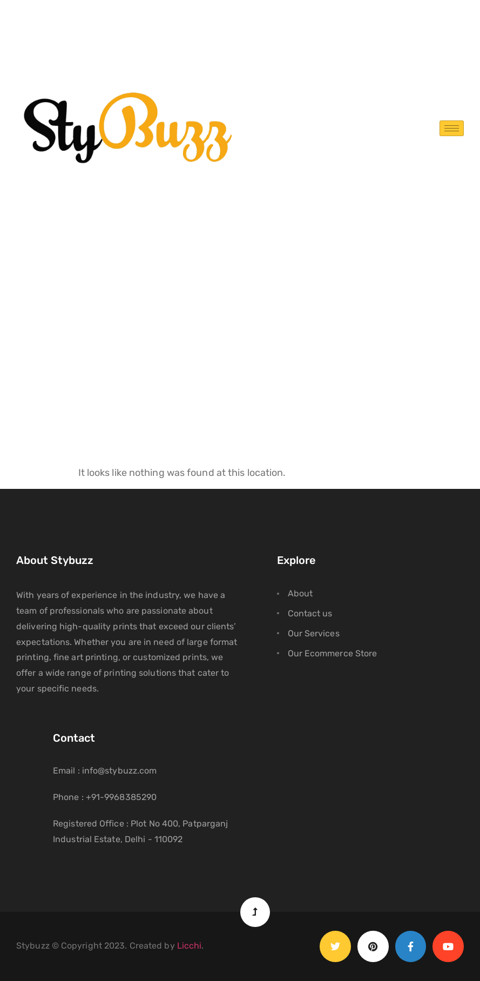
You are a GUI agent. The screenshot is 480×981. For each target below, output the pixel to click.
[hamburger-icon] (452, 128)
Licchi (189, 945)
